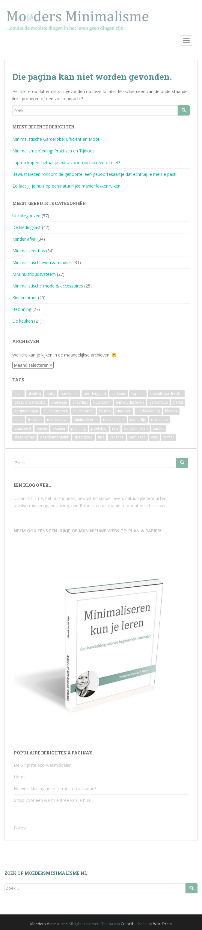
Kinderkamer (24, 297)
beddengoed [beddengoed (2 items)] (95, 393)
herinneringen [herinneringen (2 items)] (26, 411)
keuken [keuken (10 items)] (105, 411)
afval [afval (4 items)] (18, 393)
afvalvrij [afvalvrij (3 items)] (34, 393)
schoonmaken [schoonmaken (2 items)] (136, 428)
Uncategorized (26, 215)
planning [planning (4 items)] (78, 428)
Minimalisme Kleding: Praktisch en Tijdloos (53, 151)
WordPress (162, 923)
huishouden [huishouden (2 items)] (83, 411)
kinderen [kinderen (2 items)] (123, 411)
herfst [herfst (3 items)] (178, 402)
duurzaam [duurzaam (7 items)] (102, 402)
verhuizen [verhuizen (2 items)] (137, 437)
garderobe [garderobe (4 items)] (158, 402)
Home (20, 777)
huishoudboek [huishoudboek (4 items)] (55, 411)
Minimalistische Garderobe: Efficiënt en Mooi (55, 139)
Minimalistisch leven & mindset (42, 262)
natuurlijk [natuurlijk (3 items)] (138, 419)
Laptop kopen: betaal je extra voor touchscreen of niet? (66, 162)
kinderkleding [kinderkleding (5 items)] (148, 411)
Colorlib (128, 923)
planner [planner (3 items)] (59, 428)
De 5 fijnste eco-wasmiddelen (43, 765)
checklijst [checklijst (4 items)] (80, 402)
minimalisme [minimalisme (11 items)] (114, 419)
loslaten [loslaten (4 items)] (35, 419)
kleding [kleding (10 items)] (171, 411)
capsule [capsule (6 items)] (137, 393)
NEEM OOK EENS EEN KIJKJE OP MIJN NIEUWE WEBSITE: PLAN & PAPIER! (87, 531)
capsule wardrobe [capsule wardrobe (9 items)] (30, 402)
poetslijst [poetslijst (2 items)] (99, 428)
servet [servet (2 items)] (158, 428)
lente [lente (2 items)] (18, 419)
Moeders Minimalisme (49, 923)
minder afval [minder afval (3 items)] (57, 419)
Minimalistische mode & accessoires (47, 286)
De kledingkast (26, 227)
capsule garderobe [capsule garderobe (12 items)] (166, 393)
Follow (20, 828)
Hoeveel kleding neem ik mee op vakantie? (55, 788)
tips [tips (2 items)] (101, 437)
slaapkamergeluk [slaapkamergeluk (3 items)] (54, 437)
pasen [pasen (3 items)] (42, 428)
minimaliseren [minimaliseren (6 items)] (86, 419)
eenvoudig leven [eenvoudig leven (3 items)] (130, 402)
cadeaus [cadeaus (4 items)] (118, 393)
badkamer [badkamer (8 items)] (69, 393)
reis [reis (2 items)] (115, 428)
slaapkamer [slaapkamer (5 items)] (24, 437)
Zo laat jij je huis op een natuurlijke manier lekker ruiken (66, 186)
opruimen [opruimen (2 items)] (159, 419)
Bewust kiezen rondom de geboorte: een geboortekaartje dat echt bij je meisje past (94, 174)
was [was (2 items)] (154, 437)
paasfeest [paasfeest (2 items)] (22, 428)
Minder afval (24, 239)
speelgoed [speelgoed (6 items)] (83, 437)
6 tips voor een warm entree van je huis (52, 800)
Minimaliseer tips (28, 251)
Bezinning (21, 309)
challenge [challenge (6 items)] (59, 402)
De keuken (22, 321)
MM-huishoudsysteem (34, 274)
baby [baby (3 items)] (50, 393)
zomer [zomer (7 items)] (168, 437)
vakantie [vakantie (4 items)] (117, 437)
